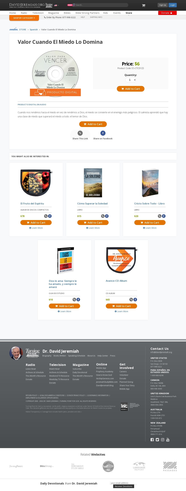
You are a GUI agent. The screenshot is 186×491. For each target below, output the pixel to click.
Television (57, 364)
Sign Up (162, 5)
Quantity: (131, 75)
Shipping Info (96, 17)
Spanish (34, 29)
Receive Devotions (123, 486)
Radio (30, 364)
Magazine (81, 364)
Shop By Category (24, 18)
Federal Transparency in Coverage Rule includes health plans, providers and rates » (54, 412)
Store (22, 29)
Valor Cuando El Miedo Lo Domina (58, 29)
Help (83, 17)
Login (172, 5)
